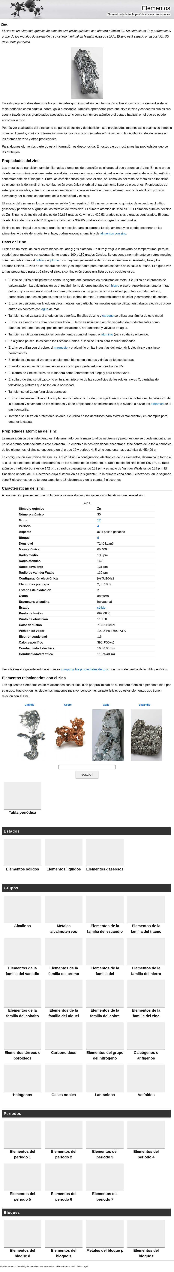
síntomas (157, 404)
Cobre (68, 704)
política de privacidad (65, 1266)
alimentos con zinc (113, 233)
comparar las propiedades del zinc (85, 669)
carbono (108, 315)
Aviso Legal (82, 1266)
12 (99, 520)
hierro (115, 285)
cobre (40, 260)
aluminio (107, 334)
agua (44, 309)
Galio (106, 704)
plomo (54, 260)
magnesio (61, 347)
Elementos (156, 8)
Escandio (144, 704)
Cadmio (29, 704)
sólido (101, 607)
